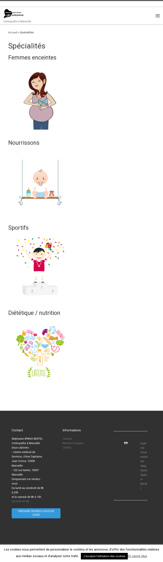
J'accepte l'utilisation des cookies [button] (104, 556)
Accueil (12, 32)
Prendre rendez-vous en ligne (36, 513)
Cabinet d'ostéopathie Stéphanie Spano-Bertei (144, 466)
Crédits (67, 447)
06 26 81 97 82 (20, 501)
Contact (67, 438)
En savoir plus (137, 556)
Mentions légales (73, 443)
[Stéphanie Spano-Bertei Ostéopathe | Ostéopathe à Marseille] (13, 14)
